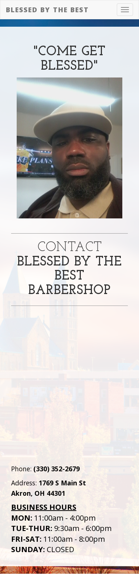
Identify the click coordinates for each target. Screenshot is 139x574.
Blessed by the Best (47, 9)
